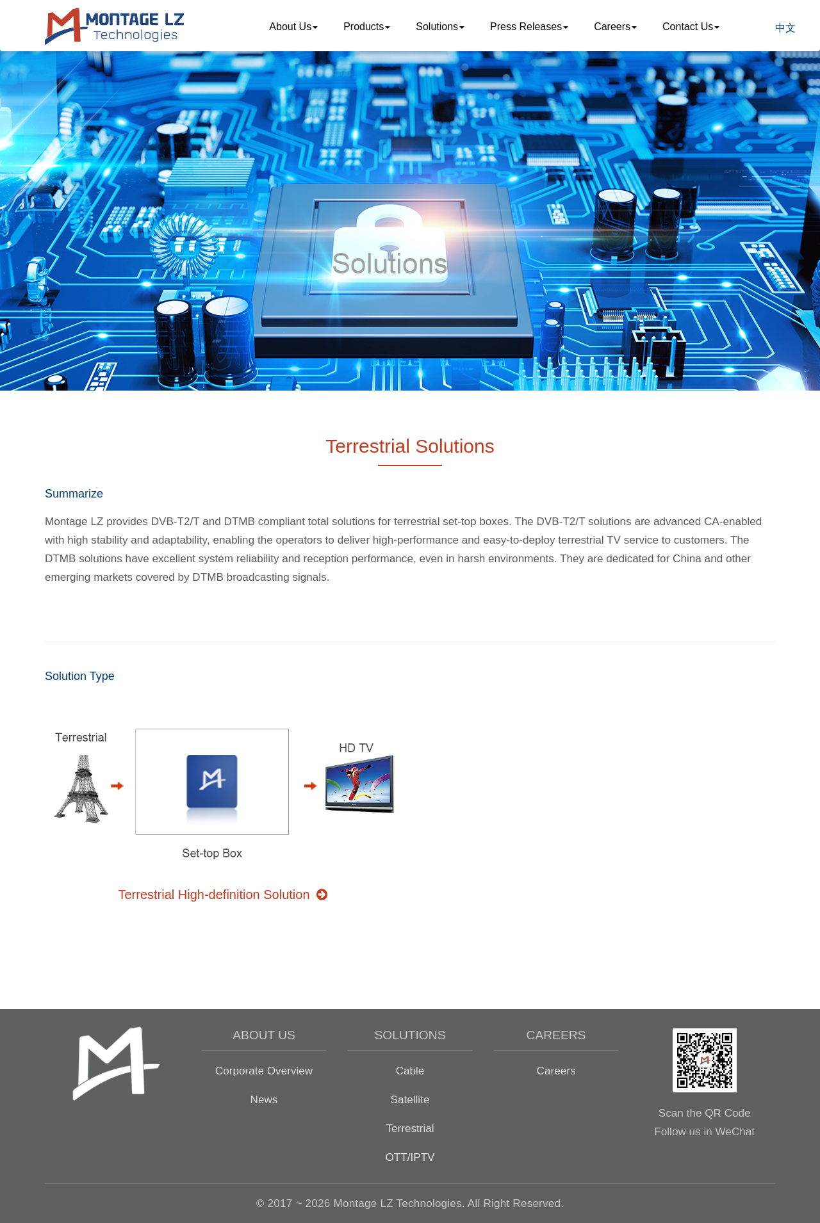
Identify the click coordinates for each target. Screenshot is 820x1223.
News (264, 1099)
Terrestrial (410, 1128)
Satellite (410, 1099)
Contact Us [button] (690, 26)
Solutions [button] (440, 26)
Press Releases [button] (529, 26)
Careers (556, 1070)
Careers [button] (615, 26)
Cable (410, 1070)
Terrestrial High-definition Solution (222, 894)
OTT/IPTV (409, 1157)
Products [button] (366, 26)
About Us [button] (293, 26)
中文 (785, 27)
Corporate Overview (264, 1070)
